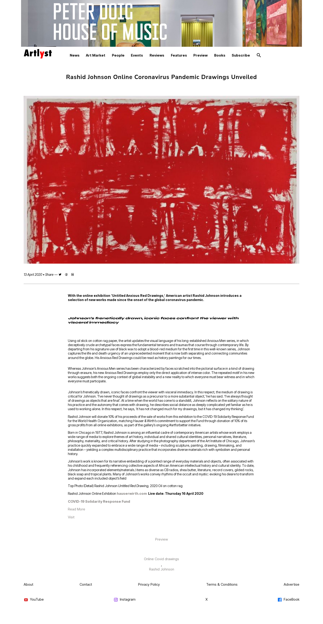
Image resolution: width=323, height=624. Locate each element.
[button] (259, 55)
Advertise (291, 584)
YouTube (34, 599)
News (75, 55)
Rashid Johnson (161, 569)
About (28, 584)
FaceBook (288, 599)
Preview (200, 55)
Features (179, 55)
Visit (71, 517)
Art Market (95, 55)
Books (219, 55)
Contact (86, 584)
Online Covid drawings (161, 559)
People (118, 55)
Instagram (125, 599)
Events (137, 55)
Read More (76, 509)
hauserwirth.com (132, 493)
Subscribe (241, 55)
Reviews (157, 55)
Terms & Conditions (222, 584)
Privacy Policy (149, 584)
